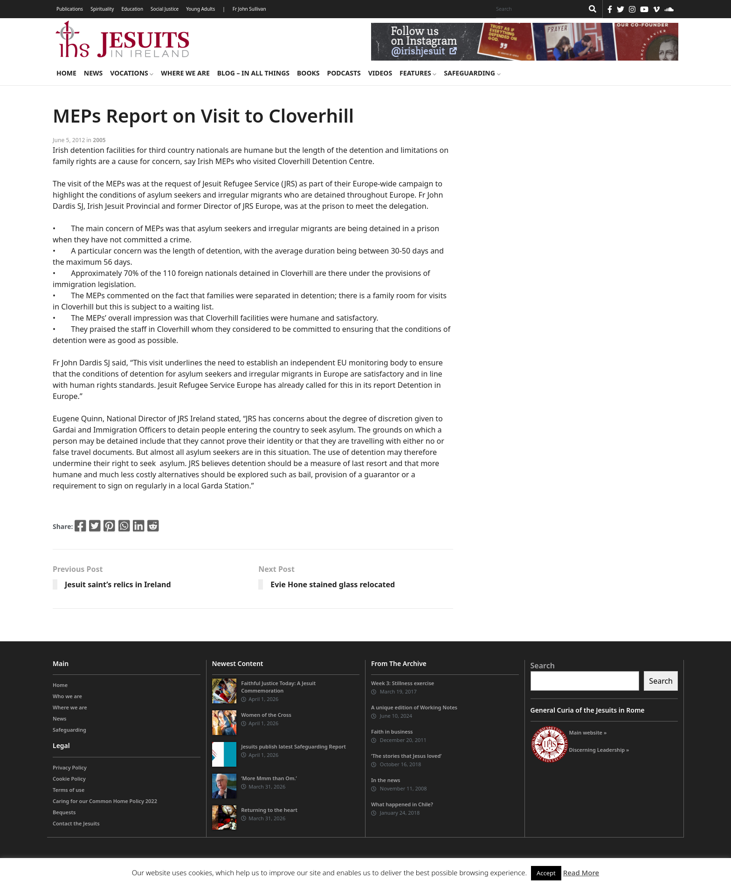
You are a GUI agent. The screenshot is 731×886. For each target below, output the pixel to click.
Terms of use (68, 789)
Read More (581, 872)
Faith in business (392, 731)
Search (543, 665)
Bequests (64, 812)
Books (308, 73)
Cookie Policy (69, 778)
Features (418, 73)
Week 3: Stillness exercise (402, 683)
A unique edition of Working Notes (414, 707)
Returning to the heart (269, 809)
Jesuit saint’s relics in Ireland (118, 584)
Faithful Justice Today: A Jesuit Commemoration (278, 687)
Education (132, 9)
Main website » (588, 732)
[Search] (537, 9)
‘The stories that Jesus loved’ (406, 755)
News (93, 73)
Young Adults (200, 9)
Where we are (185, 73)
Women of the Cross (266, 714)
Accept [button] (546, 873)
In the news (385, 779)
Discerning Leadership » (599, 749)
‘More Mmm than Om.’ (269, 778)
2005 (99, 140)
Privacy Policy (70, 767)
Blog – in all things (253, 73)
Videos (380, 73)
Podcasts (343, 73)
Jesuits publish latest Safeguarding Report (293, 746)
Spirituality (102, 9)
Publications (69, 9)
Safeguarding (472, 73)
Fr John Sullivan (249, 9)
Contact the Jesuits (76, 823)
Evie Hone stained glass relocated (332, 584)
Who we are (67, 696)
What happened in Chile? (402, 804)
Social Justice (165, 9)
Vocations (131, 73)
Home (66, 73)
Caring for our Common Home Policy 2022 (105, 800)
